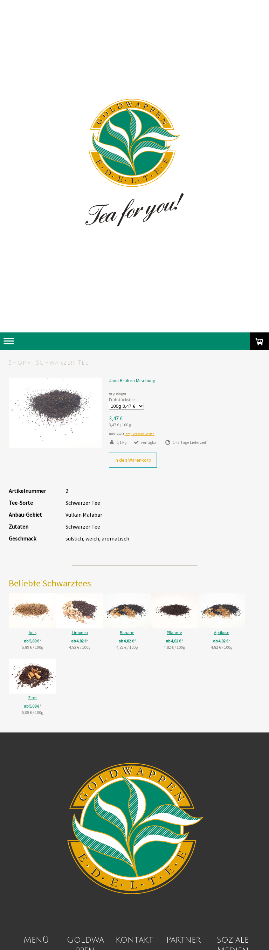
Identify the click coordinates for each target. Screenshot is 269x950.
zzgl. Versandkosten (139, 434)
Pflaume (200, 632)
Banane (144, 632)
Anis (32, 632)
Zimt (88, 697)
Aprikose (32, 697)
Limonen (89, 632)
